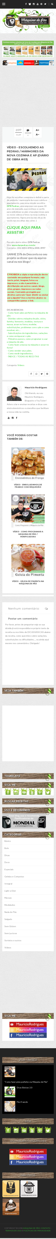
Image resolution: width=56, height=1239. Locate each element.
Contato (45, 1228)
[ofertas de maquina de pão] (28, 62)
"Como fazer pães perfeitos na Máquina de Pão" (26, 1082)
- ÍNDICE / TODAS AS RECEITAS (23, 356)
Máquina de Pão (32, 1228)
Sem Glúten (10, 926)
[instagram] (34, 4)
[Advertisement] (28, 96)
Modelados (9, 905)
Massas (8, 897)
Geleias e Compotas (14, 876)
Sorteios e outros (13, 940)
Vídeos (20, 365)
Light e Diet (10, 891)
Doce (7, 862)
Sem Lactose (10, 933)
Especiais (9, 869)
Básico (7, 841)
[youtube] (38, 4)
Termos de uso (13, 1230)
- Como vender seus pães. (19, 350)
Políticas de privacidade (37, 1230)
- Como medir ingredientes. (20, 353)
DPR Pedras (13, 206)
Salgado (8, 919)
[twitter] (45, 4)
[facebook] (26, 4)
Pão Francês (22, 1102)
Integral (8, 883)
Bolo (6, 848)
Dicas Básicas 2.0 (24, 1087)
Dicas (7, 855)
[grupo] (30, 4)
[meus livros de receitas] (28, 49)
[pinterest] (41, 4)
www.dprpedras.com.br (24, 245)
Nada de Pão (10, 912)
